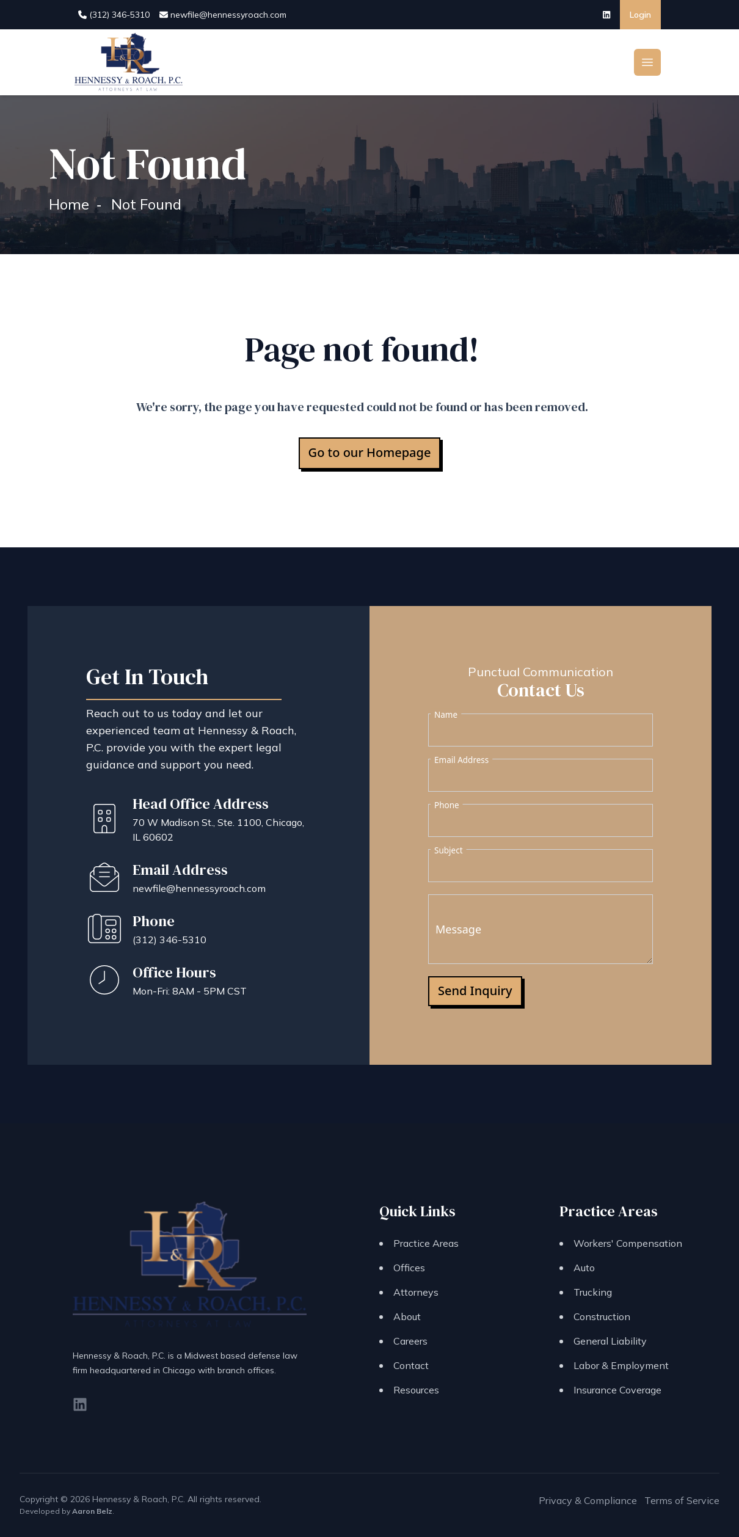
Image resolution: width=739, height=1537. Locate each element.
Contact (411, 1365)
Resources (416, 1390)
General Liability (610, 1341)
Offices (409, 1267)
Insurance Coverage (617, 1390)
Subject (448, 850)
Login (640, 14)
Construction (601, 1316)
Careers (410, 1341)
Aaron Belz (92, 1511)
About (407, 1316)
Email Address (461, 759)
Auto (584, 1267)
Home (69, 204)
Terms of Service (681, 1500)
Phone (446, 805)
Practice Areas (426, 1243)
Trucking (592, 1292)
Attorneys (416, 1292)
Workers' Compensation (627, 1243)
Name (445, 714)
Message (458, 929)
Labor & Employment (621, 1365)
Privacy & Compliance (588, 1500)
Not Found (146, 204)
